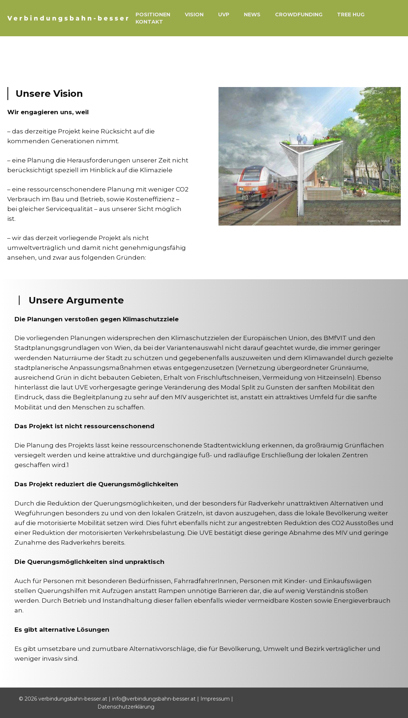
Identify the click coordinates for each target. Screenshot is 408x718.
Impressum (215, 699)
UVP (223, 14)
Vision (194, 14)
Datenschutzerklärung (125, 706)
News (252, 14)
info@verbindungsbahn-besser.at (154, 699)
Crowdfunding (298, 14)
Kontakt (149, 21)
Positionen (153, 14)
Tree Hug (351, 14)
